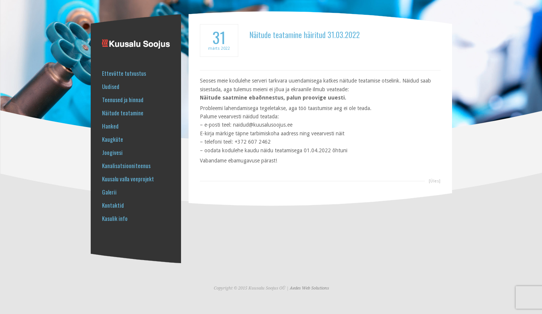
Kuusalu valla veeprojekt (128, 179)
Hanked (110, 126)
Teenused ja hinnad (122, 100)
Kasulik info (115, 218)
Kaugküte (112, 139)
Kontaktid (113, 205)
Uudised (110, 86)
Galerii (109, 192)
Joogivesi (112, 152)
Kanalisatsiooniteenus (126, 165)
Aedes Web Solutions (309, 288)
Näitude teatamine (122, 113)
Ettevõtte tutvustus (124, 73)
